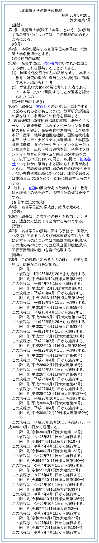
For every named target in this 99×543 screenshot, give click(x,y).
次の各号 (51, 63)
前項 (32, 188)
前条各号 (43, 106)
